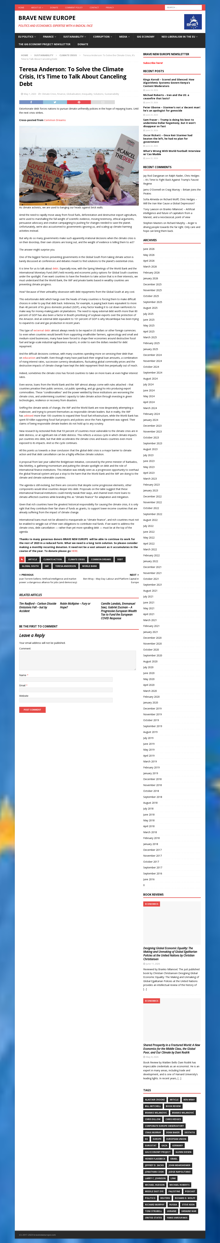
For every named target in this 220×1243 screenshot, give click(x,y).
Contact (94, 7)
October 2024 (151, 366)
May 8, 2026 (152, 1056)
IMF (47, 566)
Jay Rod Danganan (153, 175)
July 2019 (148, 738)
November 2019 (152, 714)
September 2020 (152, 655)
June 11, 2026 (153, 963)
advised (28, 415)
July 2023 (148, 455)
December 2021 (152, 567)
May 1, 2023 (30, 93)
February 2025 (151, 343)
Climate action (52, 559)
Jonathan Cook (154, 1171)
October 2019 (151, 720)
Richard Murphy (154, 1204)
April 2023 (149, 472)
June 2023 (149, 461)
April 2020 (149, 685)
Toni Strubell (153, 1211)
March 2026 (150, 266)
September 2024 (152, 372)
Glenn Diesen (183, 1152)
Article (32, 559)
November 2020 (152, 643)
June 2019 (149, 743)
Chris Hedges (173, 1119)
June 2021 (149, 602)
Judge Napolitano (180, 1171)
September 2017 (152, 867)
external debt (42, 330)
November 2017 (152, 855)
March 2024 (150, 408)
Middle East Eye (154, 1191)
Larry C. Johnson (155, 1178)
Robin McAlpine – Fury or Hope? (75, 605)
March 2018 (150, 832)
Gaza (164, 1145)
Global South (30, 566)
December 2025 (152, 284)
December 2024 (152, 355)
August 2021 (150, 590)
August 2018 (150, 802)
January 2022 (150, 561)
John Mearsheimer (179, 1165)
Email (22, 685)
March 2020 (150, 691)
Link (173, 1178)
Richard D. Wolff (185, 1198)
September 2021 (152, 584)
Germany (177, 1145)
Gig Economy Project (158, 1152)
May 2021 (149, 608)
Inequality (87, 93)
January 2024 (150, 420)
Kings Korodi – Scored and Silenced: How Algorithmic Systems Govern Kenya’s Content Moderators (168, 83)
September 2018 (152, 797)
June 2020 (149, 673)
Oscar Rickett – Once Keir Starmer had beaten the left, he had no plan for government (167, 138)
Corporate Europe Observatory (164, 1125)
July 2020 (148, 667)
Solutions (99, 93)
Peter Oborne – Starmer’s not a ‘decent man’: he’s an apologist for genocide (172, 109)
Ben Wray (189, 1099)
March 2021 (150, 620)
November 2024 (152, 361)
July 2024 (148, 384)
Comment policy (74, 7)
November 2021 (152, 573)
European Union (176, 1138)
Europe (157, 1138)
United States (153, 1217)
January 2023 (150, 490)
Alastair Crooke (155, 1099)
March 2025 (150, 337)
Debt (120, 559)
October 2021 (151, 578)
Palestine (174, 1191)
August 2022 (150, 520)
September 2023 (152, 443)
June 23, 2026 (152, 102)
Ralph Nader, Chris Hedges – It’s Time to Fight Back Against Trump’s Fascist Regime (171, 179)
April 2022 (149, 543)
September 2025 (152, 302)
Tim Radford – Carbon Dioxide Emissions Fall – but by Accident (37, 607)
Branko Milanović (183, 1112)
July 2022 (148, 526)
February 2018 (151, 838)
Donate (54, 7)
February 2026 (151, 272)
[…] (145, 989)
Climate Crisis (49, 93)
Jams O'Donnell (152, 189)
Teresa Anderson (65, 566)
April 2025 (149, 331)
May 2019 (149, 749)
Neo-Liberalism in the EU (178, 36)
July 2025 (148, 313)
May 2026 (149, 255)
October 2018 (151, 791)
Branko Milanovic (156, 1112)
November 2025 (152, 290)
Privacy (110, 7)
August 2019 (150, 732)
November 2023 (152, 431)
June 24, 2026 (152, 90)
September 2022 (152, 514)
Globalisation (74, 93)
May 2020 (149, 679)
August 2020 (150, 661)
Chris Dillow (153, 1119)
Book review (173, 1106)
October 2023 (151, 437)
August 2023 (150, 449)
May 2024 (149, 396)
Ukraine (171, 1211)
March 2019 (150, 761)
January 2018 (150, 844)
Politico (150, 1198)
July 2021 (148, 596)
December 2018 (152, 779)
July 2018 (148, 808)
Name (23, 675)
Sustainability (73, 36)
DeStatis (190, 1132)
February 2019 (151, 767)
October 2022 (151, 508)
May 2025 (149, 325)
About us (36, 7)
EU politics (25, 36)
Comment (25, 648)
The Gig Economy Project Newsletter (44, 44)
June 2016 (149, 879)
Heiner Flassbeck (155, 1158)
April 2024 (149, 402)
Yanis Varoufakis (177, 1217)
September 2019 (152, 726)
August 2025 (150, 307)
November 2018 (152, 785)
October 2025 (151, 296)
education (29, 357)
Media (123, 36)
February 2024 (151, 414)
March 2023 (150, 478)
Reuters (165, 1198)
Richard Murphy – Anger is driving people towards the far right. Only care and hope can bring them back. (171, 227)
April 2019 (149, 755)
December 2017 (152, 849)
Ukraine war (188, 1211)
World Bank (89, 566)
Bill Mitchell (153, 1106)
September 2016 (152, 873)
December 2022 (152, 496)
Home (21, 7)
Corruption (101, 36)
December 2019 (152, 708)
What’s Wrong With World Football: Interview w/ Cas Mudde (171, 152)
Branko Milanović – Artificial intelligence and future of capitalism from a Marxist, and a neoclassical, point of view (169, 213)
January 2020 (150, 702)
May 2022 (149, 537)
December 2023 (152, 425)
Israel (173, 1158)
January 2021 (150, 632)
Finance (48, 36)
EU (146, 1138)
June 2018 (149, 814)
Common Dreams (55, 120)
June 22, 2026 (152, 146)
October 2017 (151, 861)
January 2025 (150, 349)
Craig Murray (153, 1132)
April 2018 (149, 826)
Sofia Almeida (151, 199)
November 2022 (152, 502)
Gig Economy (145, 36)
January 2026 (150, 278)
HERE (74, 551)
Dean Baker (173, 1132)
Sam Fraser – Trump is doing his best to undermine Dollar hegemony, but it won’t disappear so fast (169, 123)
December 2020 (152, 637)
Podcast (190, 1191)
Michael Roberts (179, 1184)
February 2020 (151, 696)
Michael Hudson (155, 1184)
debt (55, 268)
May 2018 (149, 820)
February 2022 (151, 555)
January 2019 (150, 773)
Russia (173, 1204)
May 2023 (149, 467)
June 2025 (149, 319)
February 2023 (151, 484)
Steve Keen (188, 1204)
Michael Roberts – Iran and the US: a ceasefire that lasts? (166, 96)
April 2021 (149, 614)
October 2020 (151, 649)
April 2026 (149, 260)
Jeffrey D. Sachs (154, 1165)
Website (23, 695)
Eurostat (150, 1145)
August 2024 (150, 378)
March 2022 (150, 549)
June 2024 (149, 390)
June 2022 (149, 531)
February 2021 (151, 626)
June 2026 (149, 249)
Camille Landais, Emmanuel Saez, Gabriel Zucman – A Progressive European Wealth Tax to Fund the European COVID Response (119, 611)
